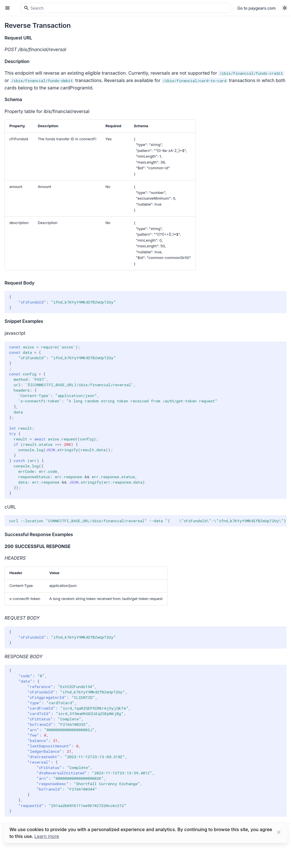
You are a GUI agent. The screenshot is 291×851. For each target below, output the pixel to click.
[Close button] (278, 833)
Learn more (46, 836)
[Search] (125, 8)
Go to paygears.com (256, 8)
